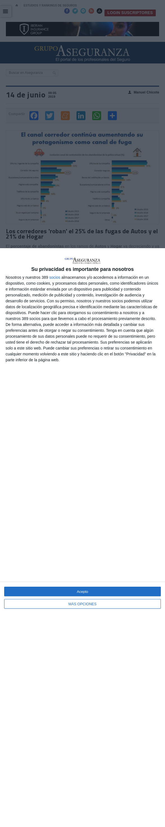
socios (55, 277)
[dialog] (82, 537)
